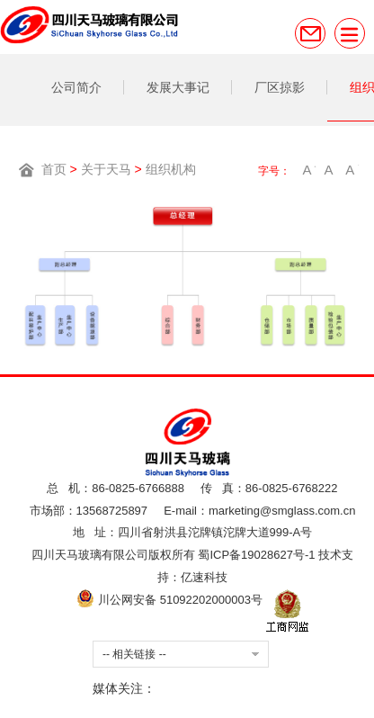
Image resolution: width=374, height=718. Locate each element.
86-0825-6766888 (138, 488)
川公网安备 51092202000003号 (169, 599)
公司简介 (76, 87)
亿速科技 (204, 577)
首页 (54, 169)
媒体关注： (124, 688)
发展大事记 (178, 87)
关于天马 (106, 169)
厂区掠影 (279, 87)
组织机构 (171, 169)
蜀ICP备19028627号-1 (256, 554)
